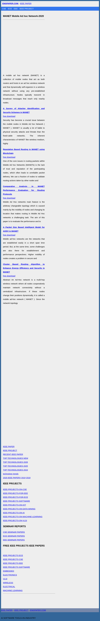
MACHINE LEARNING (13, 590)
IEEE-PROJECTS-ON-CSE (15, 489)
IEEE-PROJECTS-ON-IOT (14, 505)
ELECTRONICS (10, 575)
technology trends (10, 474)
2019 (23, 478)
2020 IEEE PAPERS (12, 478)
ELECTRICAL (9, 586)
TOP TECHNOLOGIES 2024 (15, 470)
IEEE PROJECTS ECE (13, 555)
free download (24, 112)
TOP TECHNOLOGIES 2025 (15, 466)
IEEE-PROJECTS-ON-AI (14, 513)
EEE (16, 9)
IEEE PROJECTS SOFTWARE (16, 501)
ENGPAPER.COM (38, 610)
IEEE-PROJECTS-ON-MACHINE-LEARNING (22, 516)
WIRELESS (8, 583)
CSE (4, 9)
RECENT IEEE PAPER (13, 454)
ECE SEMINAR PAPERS (14, 536)
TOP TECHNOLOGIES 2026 (15, 462)
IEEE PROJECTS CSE (13, 559)
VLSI (5, 579)
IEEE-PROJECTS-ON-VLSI (15, 520)
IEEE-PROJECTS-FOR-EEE (15, 493)
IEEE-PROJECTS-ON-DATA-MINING (19, 509)
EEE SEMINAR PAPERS (14, 540)
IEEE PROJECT (27, 9)
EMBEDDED (8, 571)
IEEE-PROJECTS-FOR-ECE (15, 497)
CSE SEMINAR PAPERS (14, 532)
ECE (10, 9)
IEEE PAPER (26, 3)
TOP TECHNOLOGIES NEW (15, 458)
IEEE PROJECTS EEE (13, 563)
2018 (28, 478)
